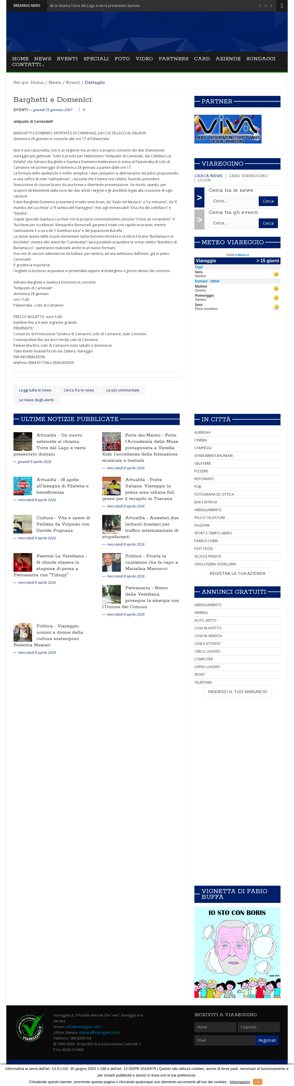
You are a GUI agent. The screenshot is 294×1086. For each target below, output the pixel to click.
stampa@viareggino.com (99, 1032)
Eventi (67, 59)
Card (202, 59)
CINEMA (200, 440)
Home (20, 59)
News (42, 59)
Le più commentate (123, 390)
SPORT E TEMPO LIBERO (213, 533)
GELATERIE (202, 463)
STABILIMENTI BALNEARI (213, 455)
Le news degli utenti (36, 399)
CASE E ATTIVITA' (207, 643)
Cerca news (208, 176)
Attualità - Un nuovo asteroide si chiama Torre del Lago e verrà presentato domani (80, 5)
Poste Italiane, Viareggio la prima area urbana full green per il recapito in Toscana (138, 489)
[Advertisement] (237, 369)
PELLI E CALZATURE (209, 517)
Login (204, 180)
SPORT (199, 674)
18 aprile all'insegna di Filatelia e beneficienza (62, 486)
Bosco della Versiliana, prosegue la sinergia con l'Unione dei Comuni (140, 597)
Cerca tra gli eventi (233, 212)
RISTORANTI (204, 478)
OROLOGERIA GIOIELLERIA (215, 564)
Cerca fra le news (79, 390)
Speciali (96, 59)
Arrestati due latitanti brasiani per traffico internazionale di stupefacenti (140, 527)
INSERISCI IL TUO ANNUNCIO (237, 691)
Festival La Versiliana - (61, 556)
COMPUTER (203, 659)
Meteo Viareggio (233, 242)
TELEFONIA (203, 682)
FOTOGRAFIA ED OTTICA (214, 494)
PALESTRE (202, 525)
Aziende (228, 59)
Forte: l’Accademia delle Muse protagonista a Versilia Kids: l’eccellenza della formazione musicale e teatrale (140, 448)
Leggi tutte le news (35, 390)
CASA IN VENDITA (208, 635)
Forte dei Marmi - (145, 435)
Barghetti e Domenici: (53, 100)
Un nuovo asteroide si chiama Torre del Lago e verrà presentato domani (49, 444)
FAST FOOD (203, 548)
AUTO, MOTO (205, 620)
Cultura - (47, 518)
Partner (217, 102)
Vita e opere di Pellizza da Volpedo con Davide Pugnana (63, 524)
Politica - (135, 556)
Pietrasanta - (140, 588)
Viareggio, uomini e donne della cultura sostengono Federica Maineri (48, 635)
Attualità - (48, 435)
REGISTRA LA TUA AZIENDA (237, 573)
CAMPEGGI (203, 447)
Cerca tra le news (231, 190)
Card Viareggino (248, 176)
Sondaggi (261, 59)
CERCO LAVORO (207, 651)
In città (216, 420)
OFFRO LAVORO (207, 666)
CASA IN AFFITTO (208, 628)
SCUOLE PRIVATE (207, 556)
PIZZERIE (201, 471)
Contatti (26, 64)
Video (144, 59)
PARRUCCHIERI (206, 540)
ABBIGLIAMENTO (208, 509)
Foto (122, 59)
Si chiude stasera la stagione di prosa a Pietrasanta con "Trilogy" (46, 568)
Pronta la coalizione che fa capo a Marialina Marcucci (151, 562)
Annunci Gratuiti (234, 592)
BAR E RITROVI (205, 502)
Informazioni (240, 1082)
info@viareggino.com (83, 1026)
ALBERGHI (202, 432)
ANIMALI (201, 612)
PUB (197, 486)
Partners (173, 59)
